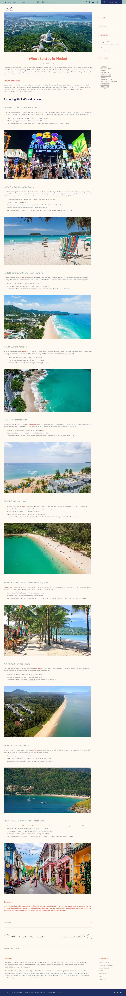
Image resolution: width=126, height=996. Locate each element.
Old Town (32, 826)
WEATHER (102, 978)
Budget (103, 70)
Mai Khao (38, 668)
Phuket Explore (106, 79)
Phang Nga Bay (106, 74)
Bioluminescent (106, 68)
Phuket (55, 64)
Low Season (105, 72)
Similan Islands (106, 83)
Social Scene (105, 85)
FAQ (100, 976)
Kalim (24, 352)
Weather (104, 88)
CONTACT (102, 973)
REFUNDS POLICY (105, 967)
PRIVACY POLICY (104, 962)
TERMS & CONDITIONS (106, 965)
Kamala (6, 587)
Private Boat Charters (109, 81)
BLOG (101, 970)
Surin (23, 506)
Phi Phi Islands (106, 76)
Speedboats (105, 87)
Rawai (36, 750)
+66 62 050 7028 (12, 2)
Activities (104, 67)
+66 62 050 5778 (24, 2)
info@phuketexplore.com (47, 2)
